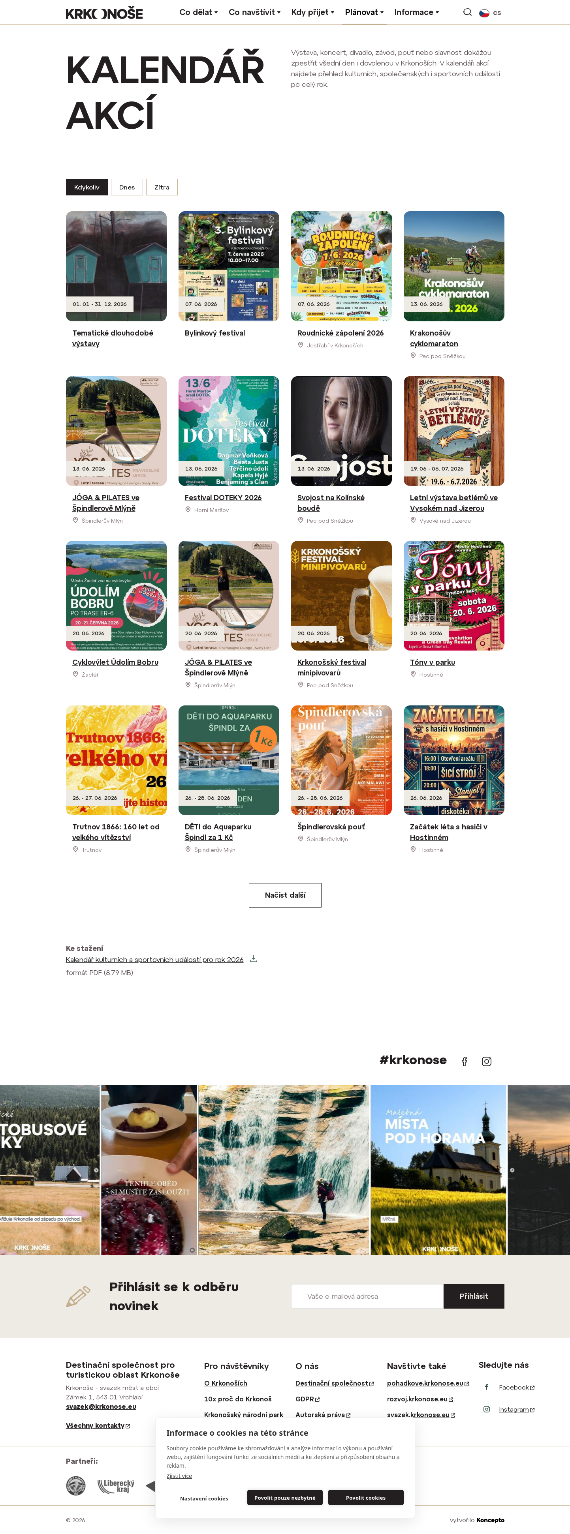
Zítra (161, 187)
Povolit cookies (366, 1497)
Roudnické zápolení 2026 (340, 333)
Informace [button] (414, 12)
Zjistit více (179, 1476)
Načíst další (285, 895)
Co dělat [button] (195, 12)
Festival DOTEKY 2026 (223, 497)
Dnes (127, 187)
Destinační (334, 1383)
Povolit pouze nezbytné (285, 1497)
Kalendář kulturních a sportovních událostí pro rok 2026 (155, 959)
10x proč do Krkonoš (238, 1399)
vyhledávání (468, 12)
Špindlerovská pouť (331, 827)
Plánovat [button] (361, 12)
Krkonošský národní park (243, 1414)
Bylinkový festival (215, 333)
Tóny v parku (432, 662)
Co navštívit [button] (252, 12)
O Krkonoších (225, 1383)
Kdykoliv (87, 187)
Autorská (322, 1414)
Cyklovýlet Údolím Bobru (115, 662)
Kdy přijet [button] (310, 12)
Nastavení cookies (204, 1498)
